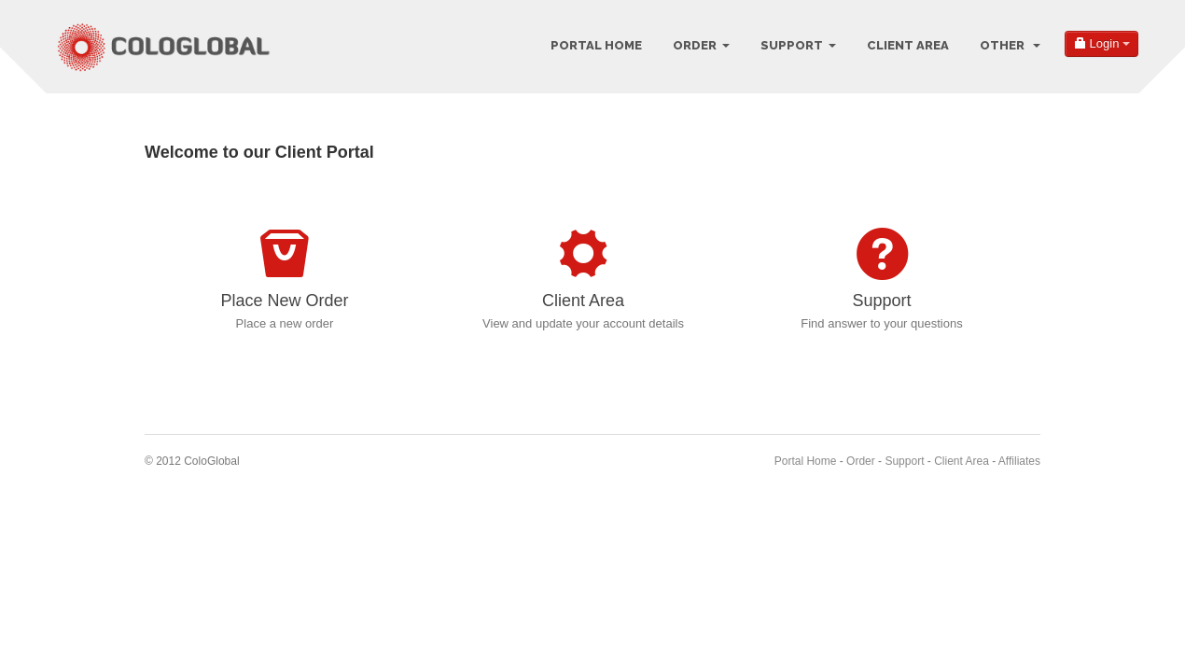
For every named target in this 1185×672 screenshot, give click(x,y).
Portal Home (596, 45)
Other (1010, 45)
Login (1101, 43)
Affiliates (1019, 461)
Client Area (908, 45)
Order (701, 45)
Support (798, 45)
